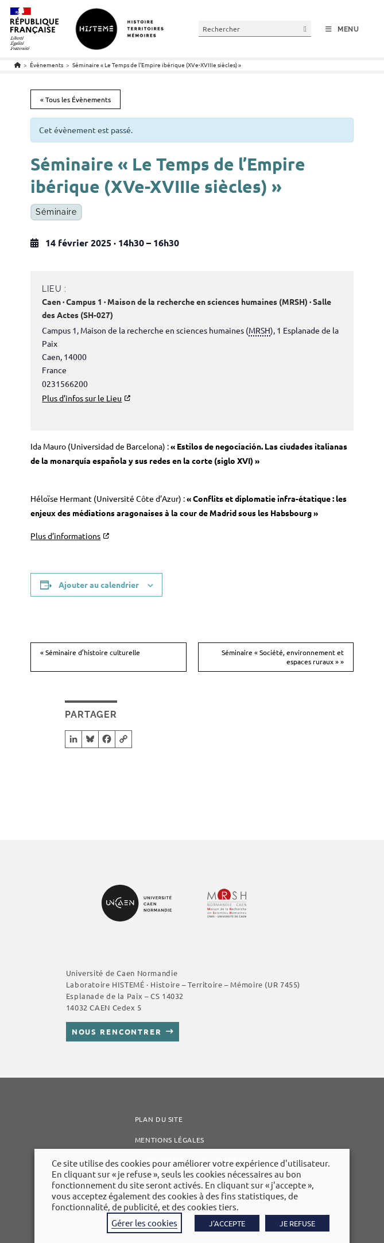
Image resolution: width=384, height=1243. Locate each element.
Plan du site (159, 1119)
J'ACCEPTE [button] (227, 1223)
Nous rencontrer (117, 1031)
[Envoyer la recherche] (305, 28)
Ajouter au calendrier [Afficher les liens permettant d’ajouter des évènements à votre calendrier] (99, 584)
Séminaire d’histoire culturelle (90, 652)
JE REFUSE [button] (297, 1223)
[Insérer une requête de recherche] (255, 28)
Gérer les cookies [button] (144, 1222)
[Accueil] (17, 64)
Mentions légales (169, 1139)
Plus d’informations (65, 535)
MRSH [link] (259, 330)
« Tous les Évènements (75, 99)
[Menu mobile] (342, 29)
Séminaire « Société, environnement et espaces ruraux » (283, 657)
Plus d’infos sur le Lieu (82, 398)
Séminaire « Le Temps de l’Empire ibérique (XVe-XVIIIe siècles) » (156, 64)
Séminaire (56, 211)
